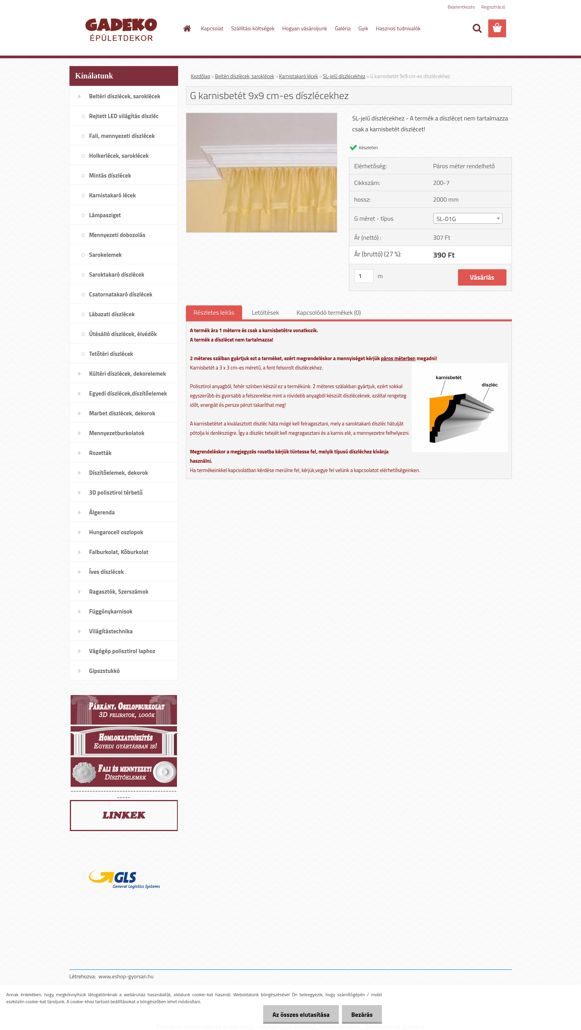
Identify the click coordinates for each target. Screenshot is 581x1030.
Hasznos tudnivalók (398, 28)
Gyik (363, 28)
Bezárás (361, 1014)
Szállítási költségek (253, 28)
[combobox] (468, 218)
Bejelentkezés (461, 6)
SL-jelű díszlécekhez (344, 76)
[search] (477, 28)
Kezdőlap (200, 76)
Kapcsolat (212, 28)
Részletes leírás (214, 312)
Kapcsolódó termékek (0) (329, 312)
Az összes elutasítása (299, 1014)
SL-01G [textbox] (446, 218)
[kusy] (364, 276)
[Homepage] (186, 28)
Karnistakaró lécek (298, 76)
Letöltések (265, 312)
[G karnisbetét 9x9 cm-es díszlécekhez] (261, 116)
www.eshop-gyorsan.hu (126, 976)
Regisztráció (493, 6)
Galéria (343, 28)
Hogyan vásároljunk (304, 28)
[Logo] (122, 28)
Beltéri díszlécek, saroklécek (244, 76)
